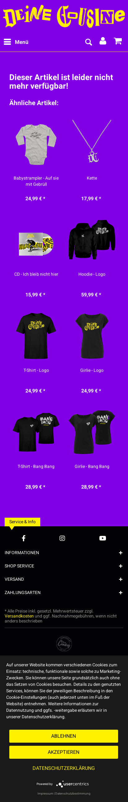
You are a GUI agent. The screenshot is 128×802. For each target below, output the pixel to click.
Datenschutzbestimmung (72, 793)
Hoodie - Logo (91, 274)
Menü (16, 41)
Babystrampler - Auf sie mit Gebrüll (36, 181)
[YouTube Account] (102, 538)
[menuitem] (16, 42)
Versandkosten (19, 616)
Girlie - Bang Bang (92, 467)
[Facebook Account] (24, 538)
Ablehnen (63, 736)
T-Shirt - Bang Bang (36, 467)
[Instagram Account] (62, 538)
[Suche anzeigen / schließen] (88, 42)
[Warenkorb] (118, 42)
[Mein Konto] (103, 42)
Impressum (45, 793)
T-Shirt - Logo (36, 370)
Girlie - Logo (92, 370)
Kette (92, 178)
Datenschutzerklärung (64, 768)
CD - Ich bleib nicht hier (36, 274)
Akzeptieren (63, 752)
